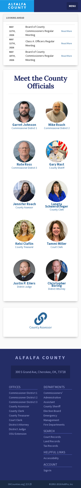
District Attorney (19, 424)
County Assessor (19, 406)
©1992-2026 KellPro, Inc (61, 484)
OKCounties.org (16, 484)
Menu (72, 6)
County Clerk (16, 411)
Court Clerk (15, 420)
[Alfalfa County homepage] (17, 6)
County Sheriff (52, 406)
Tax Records (51, 446)
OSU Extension (17, 433)
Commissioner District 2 (23, 397)
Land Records (52, 441)
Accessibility (51, 458)
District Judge (17, 429)
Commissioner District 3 (23, 402)
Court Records (52, 437)
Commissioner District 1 (23, 393)
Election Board (52, 411)
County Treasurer (19, 415)
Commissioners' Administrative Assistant (53, 397)
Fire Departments (54, 424)
